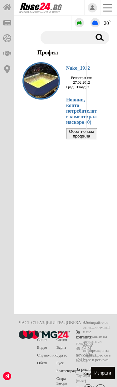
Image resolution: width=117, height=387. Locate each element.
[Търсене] (65, 37)
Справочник (46, 355)
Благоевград (66, 371)
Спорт (42, 340)
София (61, 340)
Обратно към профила (81, 133)
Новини (43, 332)
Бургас (61, 355)
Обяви (42, 363)
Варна (61, 347)
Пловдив (63, 332)
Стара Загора (61, 380)
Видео (42, 347)
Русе (60, 363)
